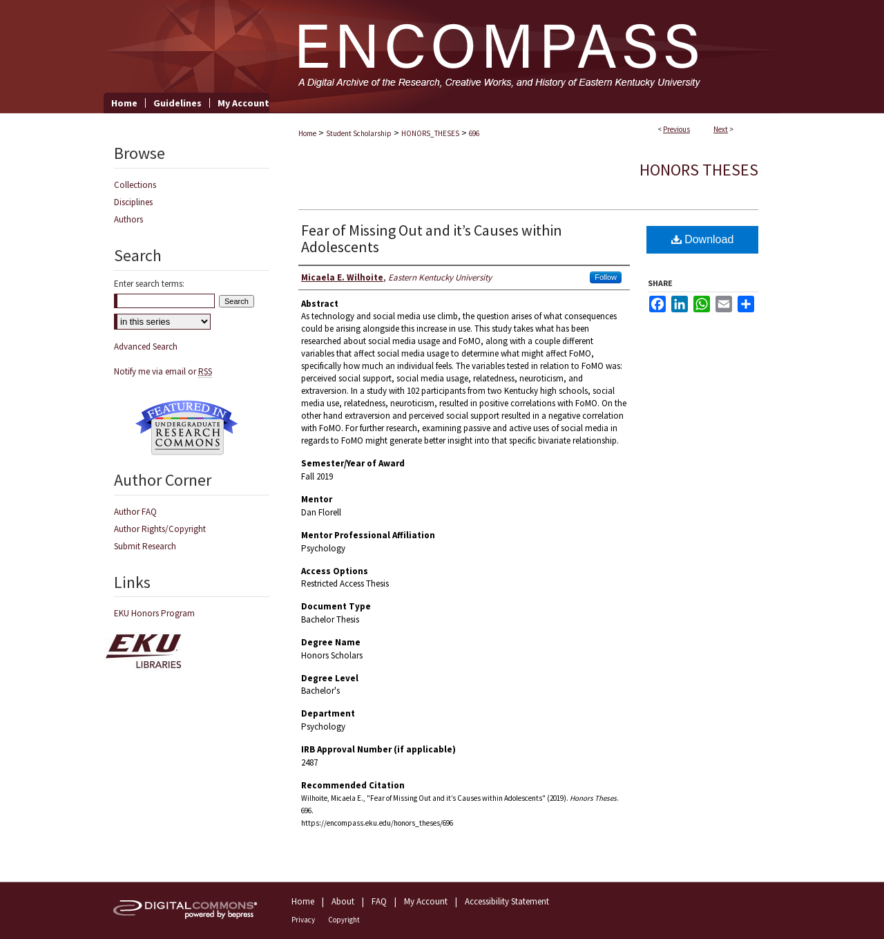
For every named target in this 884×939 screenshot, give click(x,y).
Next (720, 129)
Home (307, 133)
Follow (606, 277)
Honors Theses (699, 169)
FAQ (379, 901)
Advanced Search (145, 346)
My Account (426, 901)
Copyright (344, 919)
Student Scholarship (359, 133)
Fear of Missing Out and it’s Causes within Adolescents (431, 238)
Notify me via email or (163, 371)
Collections (135, 185)
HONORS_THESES (430, 133)
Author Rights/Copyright (160, 529)
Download (702, 239)
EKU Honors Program (154, 613)
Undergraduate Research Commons (186, 427)
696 (474, 133)
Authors (128, 219)
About (343, 901)
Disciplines (133, 202)
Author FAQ (135, 512)
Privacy (303, 919)
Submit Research (145, 546)
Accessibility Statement (507, 901)
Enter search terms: (149, 284)
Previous (676, 129)
